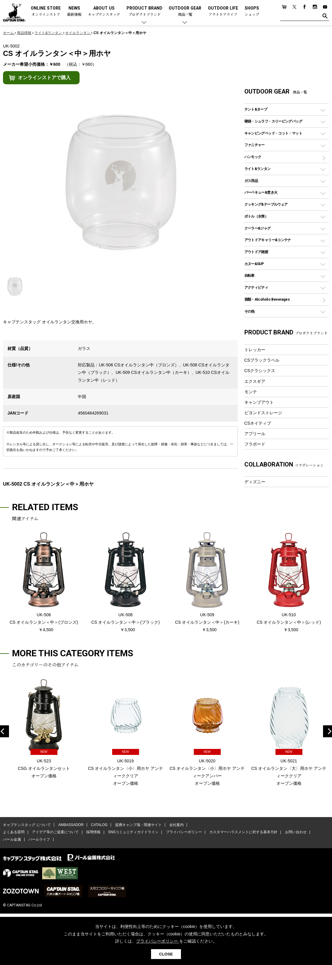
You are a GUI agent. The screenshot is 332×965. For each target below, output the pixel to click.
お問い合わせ (294, 833)
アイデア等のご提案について (55, 833)
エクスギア (254, 381)
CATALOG (99, 825)
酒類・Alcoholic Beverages (267, 299)
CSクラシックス (259, 370)
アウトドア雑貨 (256, 252)
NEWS (74, 11)
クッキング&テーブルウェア (266, 204)
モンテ (250, 391)
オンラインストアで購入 (44, 77)
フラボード (254, 444)
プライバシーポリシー (183, 833)
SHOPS (252, 11)
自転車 (249, 275)
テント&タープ (255, 109)
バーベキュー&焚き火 (261, 192)
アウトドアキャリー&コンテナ (267, 240)
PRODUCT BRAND (144, 11)
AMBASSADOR (70, 825)
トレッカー (254, 349)
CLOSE (166, 954)
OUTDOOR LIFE (223, 11)
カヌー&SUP (254, 263)
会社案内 (175, 825)
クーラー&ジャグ (257, 228)
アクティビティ (256, 287)
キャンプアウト (259, 402)
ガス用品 (251, 180)
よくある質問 (14, 833)
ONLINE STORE (46, 11)
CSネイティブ (257, 423)
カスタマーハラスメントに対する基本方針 (242, 833)
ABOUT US (104, 11)
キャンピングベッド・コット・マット (273, 133)
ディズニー (254, 481)
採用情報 (93, 833)
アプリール (254, 433)
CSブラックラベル (262, 360)
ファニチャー (254, 145)
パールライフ (39, 840)
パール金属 (12, 840)
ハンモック (252, 157)
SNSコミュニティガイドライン (132, 833)
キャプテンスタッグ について (27, 825)
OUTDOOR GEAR (185, 11)
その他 (249, 311)
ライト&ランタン (257, 168)
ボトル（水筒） (256, 216)
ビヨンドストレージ (263, 412)
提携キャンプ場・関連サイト (138, 825)
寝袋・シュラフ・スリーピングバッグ (273, 121)
